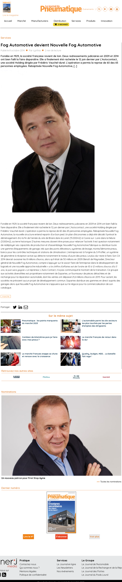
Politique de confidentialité (33, 574)
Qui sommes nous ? (29, 567)
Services (76, 20)
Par (35, 50)
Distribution (60, 20)
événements (88, 9)
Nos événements (65, 571)
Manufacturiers (39, 20)
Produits (90, 20)
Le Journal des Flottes (93, 571)
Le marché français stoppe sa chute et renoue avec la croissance (40, 355)
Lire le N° (28, 536)
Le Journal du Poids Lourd (95, 574)
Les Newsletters (65, 567)
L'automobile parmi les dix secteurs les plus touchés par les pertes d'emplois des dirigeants (99, 323)
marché (5, 296)
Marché (21, 20)
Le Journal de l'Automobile (95, 564)
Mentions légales (28, 571)
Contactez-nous (28, 564)
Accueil (8, 20)
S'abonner (61, 536)
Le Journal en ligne (66, 564)
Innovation (106, 20)
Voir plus (94, 536)
